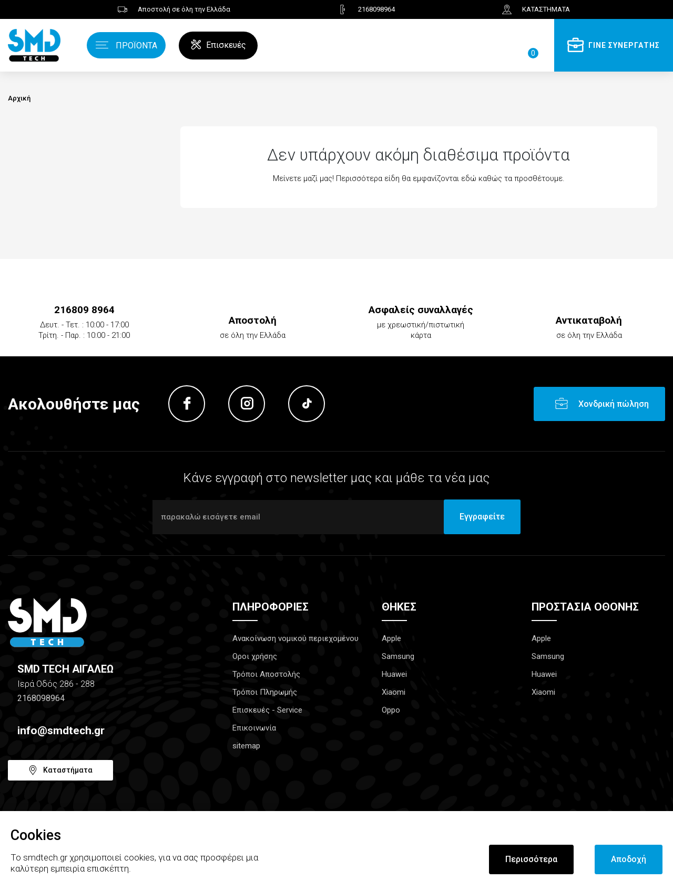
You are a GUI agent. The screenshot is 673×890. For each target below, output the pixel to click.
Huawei (394, 674)
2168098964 (41, 698)
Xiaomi (393, 692)
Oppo (391, 710)
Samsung (398, 656)
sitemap (246, 746)
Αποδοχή (628, 859)
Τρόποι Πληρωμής (264, 692)
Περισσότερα (531, 859)
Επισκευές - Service (267, 710)
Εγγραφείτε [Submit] (482, 517)
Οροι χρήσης (254, 656)
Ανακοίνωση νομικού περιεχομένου (295, 638)
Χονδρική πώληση (613, 404)
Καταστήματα (68, 770)
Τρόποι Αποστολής (266, 674)
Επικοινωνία (254, 728)
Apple (391, 638)
